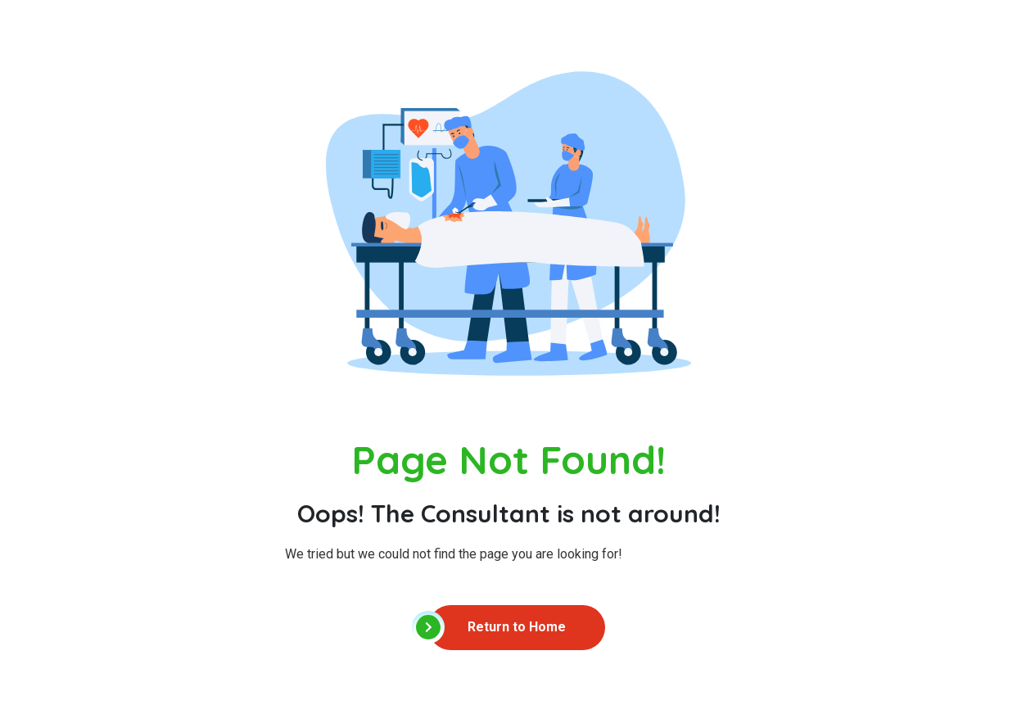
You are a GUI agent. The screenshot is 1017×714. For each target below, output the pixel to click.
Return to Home (497, 627)
